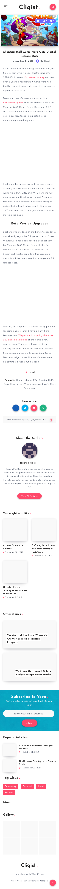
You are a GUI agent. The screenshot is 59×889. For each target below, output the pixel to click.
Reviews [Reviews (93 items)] (9, 792)
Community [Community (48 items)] (10, 786)
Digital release (24, 380)
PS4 (35, 380)
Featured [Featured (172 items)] (27, 786)
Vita (26, 384)
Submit (30, 723)
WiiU (46, 384)
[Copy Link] (29, 419)
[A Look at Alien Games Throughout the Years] (9, 750)
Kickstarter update (13, 102)
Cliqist (29, 7)
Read (32, 372)
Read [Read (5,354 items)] (41, 786)
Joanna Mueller (28, 463)
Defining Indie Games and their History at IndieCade (43, 548)
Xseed (32, 388)
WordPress (37, 874)
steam (20, 384)
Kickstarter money (34, 77)
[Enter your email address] (28, 713)
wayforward (36, 384)
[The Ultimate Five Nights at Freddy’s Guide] (9, 765)
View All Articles (29, 496)
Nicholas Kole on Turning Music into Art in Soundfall (15, 590)
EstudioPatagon (40, 881)
